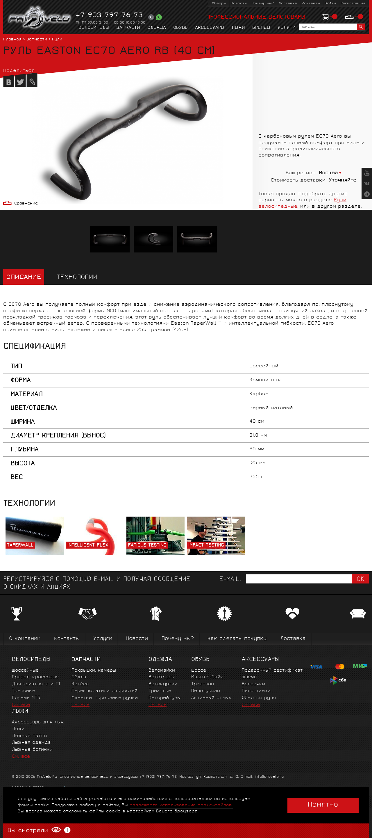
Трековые (23, 691)
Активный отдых (211, 698)
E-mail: (230, 579)
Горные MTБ (26, 698)
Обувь (180, 28)
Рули (57, 39)
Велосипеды (93, 28)
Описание (23, 277)
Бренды (261, 28)
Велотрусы (162, 677)
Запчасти (128, 28)
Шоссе (198, 671)
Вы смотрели (39, 830)
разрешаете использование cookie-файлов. (181, 805)
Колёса (80, 684)
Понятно (323, 805)
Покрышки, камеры (93, 671)
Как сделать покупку (237, 639)
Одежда (156, 28)
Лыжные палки (29, 736)
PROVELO (40, 17)
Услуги (287, 28)
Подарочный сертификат (272, 671)
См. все (21, 705)
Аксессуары (209, 28)
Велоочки (253, 684)
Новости (239, 3)
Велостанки (256, 691)
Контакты (311, 3)
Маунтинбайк (207, 677)
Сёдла (78, 677)
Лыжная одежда (31, 743)
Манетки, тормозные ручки (104, 698)
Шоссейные (25, 671)
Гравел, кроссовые (35, 677)
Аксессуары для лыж (38, 722)
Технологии (77, 277)
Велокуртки (163, 684)
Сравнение (26, 203)
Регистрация (353, 3)
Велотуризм (205, 691)
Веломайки (162, 671)
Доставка (287, 3)
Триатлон (160, 691)
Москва (328, 173)
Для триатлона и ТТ (36, 684)
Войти (330, 3)
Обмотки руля (259, 698)
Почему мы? (262, 3)
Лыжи (238, 28)
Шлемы (249, 677)
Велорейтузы (164, 698)
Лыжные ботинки (32, 750)
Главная (12, 39)
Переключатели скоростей (104, 691)
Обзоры (219, 3)
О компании (24, 639)
